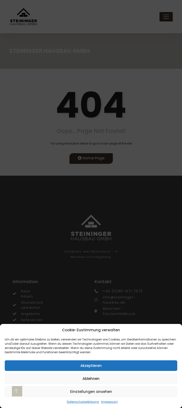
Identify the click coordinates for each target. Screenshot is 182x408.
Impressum (109, 402)
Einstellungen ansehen (91, 391)
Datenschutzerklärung (83, 402)
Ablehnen (91, 378)
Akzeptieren (91, 365)
